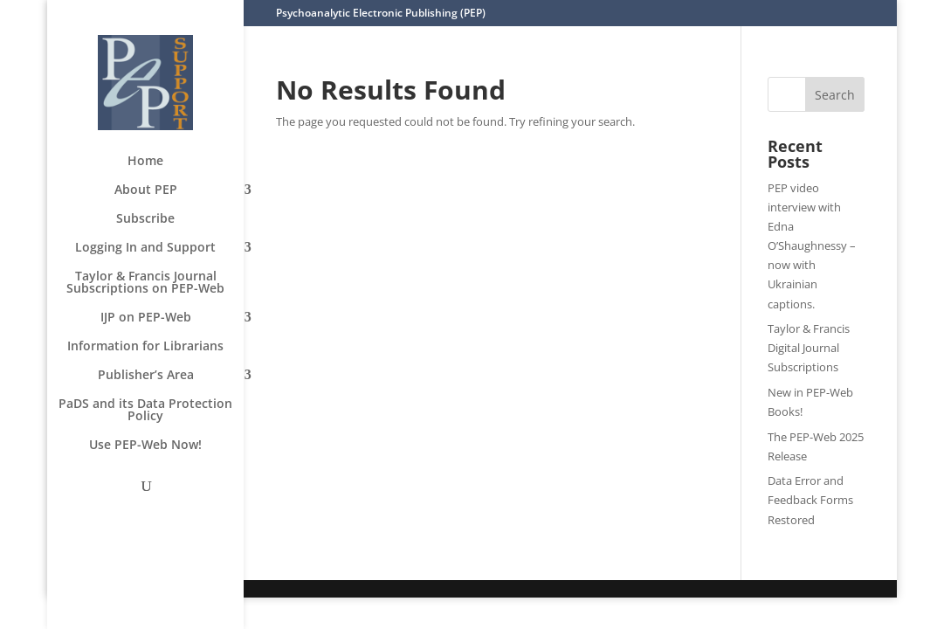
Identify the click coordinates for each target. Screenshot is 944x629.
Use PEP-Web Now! (145, 446)
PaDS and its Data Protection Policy (145, 410)
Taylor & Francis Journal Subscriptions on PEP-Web (145, 283)
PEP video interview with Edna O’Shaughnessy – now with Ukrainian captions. (812, 246)
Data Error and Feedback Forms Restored (810, 500)
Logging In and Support (145, 248)
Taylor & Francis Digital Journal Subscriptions (809, 348)
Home (145, 162)
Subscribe (145, 219)
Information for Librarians (145, 347)
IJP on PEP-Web (145, 318)
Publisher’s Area (146, 376)
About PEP (145, 190)
